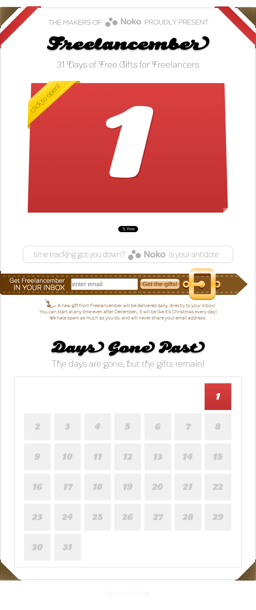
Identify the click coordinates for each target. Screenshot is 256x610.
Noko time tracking (128, 22)
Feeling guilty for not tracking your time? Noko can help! (128, 254)
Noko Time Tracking (133, 594)
